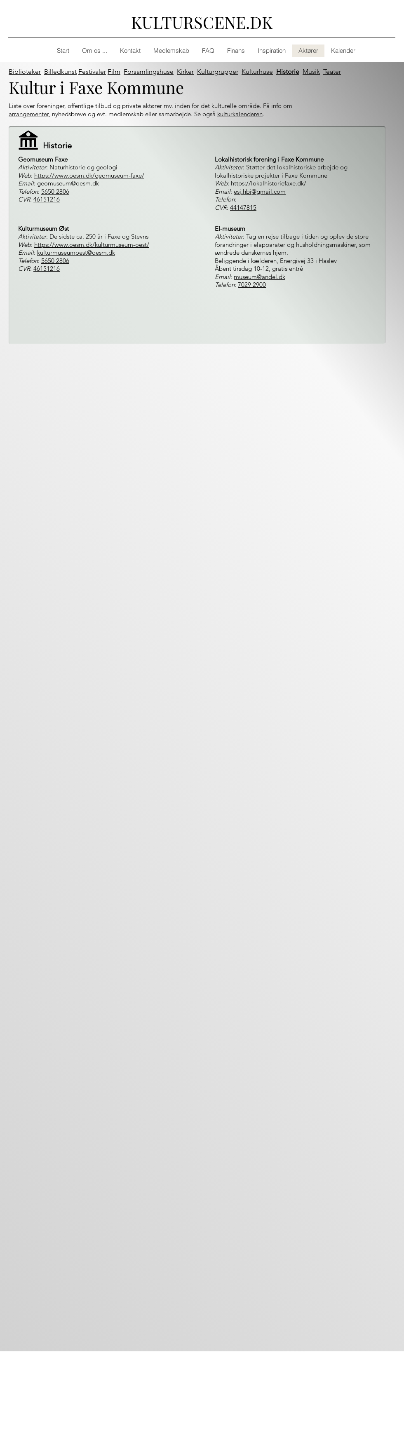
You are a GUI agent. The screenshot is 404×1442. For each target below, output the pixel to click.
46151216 (46, 199)
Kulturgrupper (217, 71)
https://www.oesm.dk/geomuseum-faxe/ (89, 175)
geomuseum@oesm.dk (68, 183)
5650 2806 (55, 191)
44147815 (243, 207)
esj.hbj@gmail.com (260, 191)
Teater (332, 71)
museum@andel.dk (259, 277)
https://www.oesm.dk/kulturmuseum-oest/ (91, 245)
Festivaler (92, 71)
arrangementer (29, 114)
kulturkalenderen (240, 114)
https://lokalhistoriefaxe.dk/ (268, 183)
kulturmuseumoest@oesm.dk (76, 252)
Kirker (185, 71)
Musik (311, 71)
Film (114, 71)
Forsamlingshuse (149, 71)
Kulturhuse (257, 71)
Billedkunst (60, 71)
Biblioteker (25, 71)
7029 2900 (252, 284)
